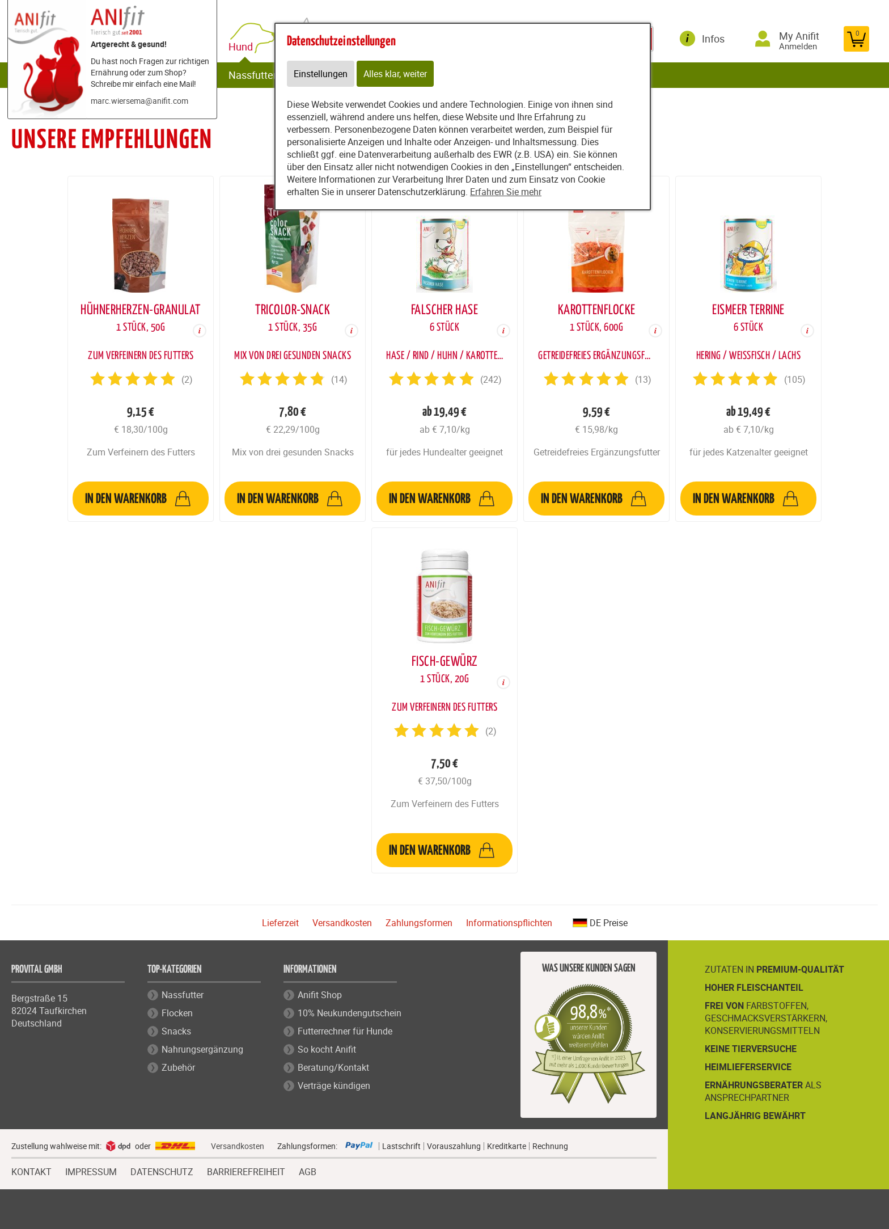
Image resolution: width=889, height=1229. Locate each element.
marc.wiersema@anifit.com (139, 100)
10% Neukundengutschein (349, 1013)
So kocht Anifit (327, 1049)
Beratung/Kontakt (333, 1067)
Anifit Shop (320, 995)
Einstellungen (321, 73)
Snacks (176, 1031)
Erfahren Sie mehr (505, 191)
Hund (242, 47)
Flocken (177, 1013)
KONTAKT (31, 1170)
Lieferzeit (280, 923)
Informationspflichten (509, 923)
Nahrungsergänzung (202, 1049)
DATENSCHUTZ (161, 1170)
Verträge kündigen (334, 1085)
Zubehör (178, 1067)
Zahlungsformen (419, 923)
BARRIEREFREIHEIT (246, 1170)
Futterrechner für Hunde (345, 1031)
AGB (307, 1172)
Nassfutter (252, 75)
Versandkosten (342, 923)
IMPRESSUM (91, 1170)
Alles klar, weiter (395, 73)
